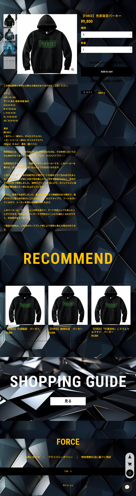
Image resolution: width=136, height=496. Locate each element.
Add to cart (106, 71)
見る (68, 401)
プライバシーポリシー (60, 457)
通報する (101, 93)
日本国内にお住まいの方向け (106, 80)
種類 (83, 28)
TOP (68, 471)
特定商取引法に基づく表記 (96, 457)
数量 (83, 43)
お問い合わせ (32, 457)
